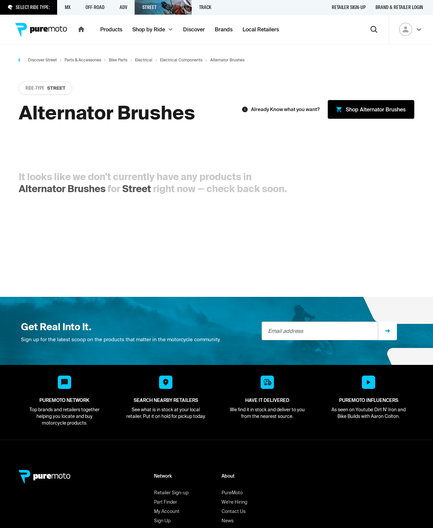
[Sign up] (387, 331)
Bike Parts (118, 60)
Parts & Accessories (82, 60)
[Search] (374, 29)
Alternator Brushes (62, 188)
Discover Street (42, 60)
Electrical (143, 60)
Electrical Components (181, 60)
